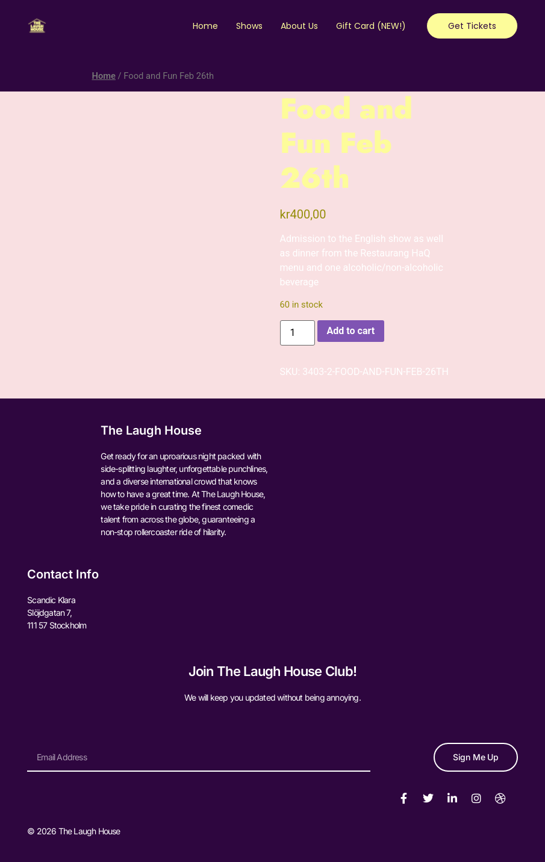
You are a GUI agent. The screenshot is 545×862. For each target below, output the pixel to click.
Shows (249, 26)
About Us (299, 26)
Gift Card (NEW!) (371, 26)
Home (205, 26)
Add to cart (351, 330)
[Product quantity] (297, 333)
